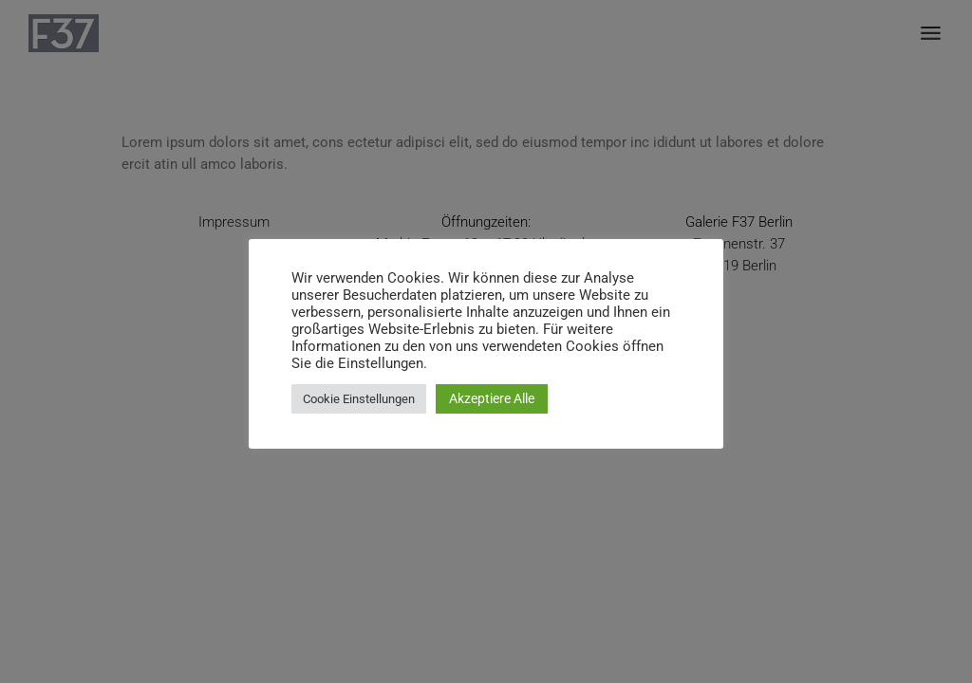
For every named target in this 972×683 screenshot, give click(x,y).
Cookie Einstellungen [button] (359, 399)
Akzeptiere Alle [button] (491, 398)
